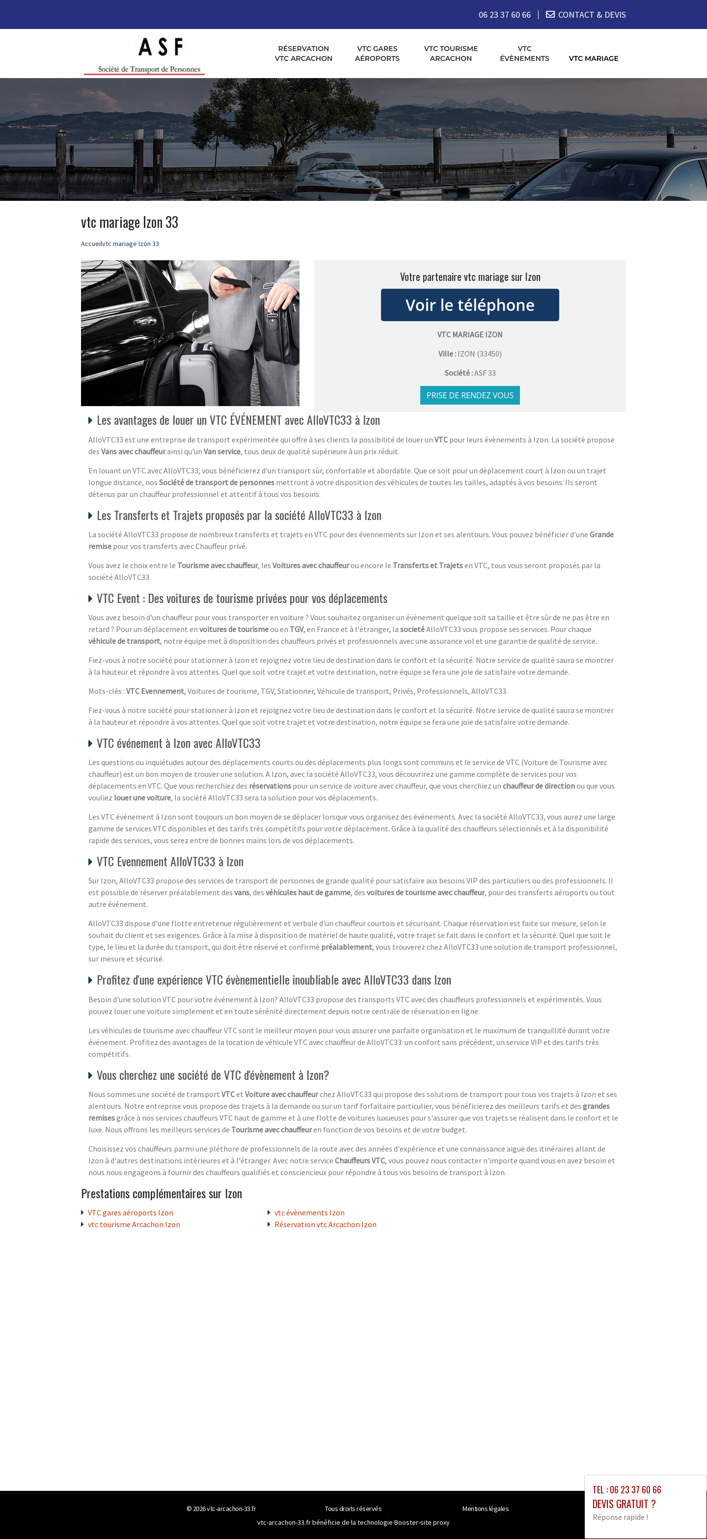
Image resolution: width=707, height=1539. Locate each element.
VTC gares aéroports (377, 53)
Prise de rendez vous (470, 395)
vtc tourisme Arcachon (451, 53)
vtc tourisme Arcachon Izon (134, 1224)
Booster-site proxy (422, 1522)
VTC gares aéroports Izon (130, 1212)
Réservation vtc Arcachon (304, 53)
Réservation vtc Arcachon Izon (325, 1224)
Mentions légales (485, 1508)
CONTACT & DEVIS (592, 14)
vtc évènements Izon (309, 1212)
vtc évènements (524, 53)
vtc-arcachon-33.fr (231, 1508)
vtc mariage (594, 58)
